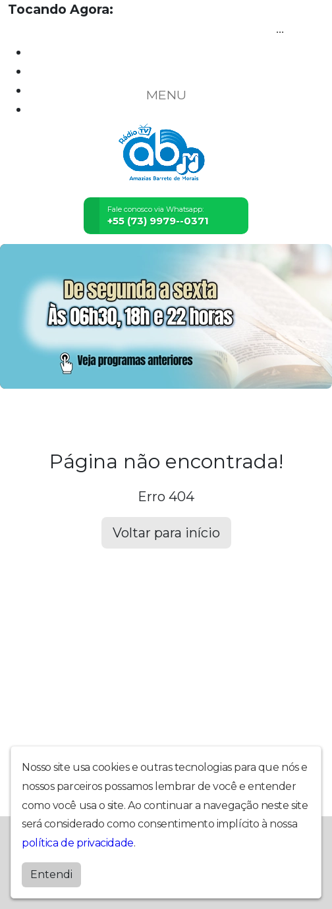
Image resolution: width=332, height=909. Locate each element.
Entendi (51, 874)
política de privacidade (78, 843)
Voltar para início (166, 533)
